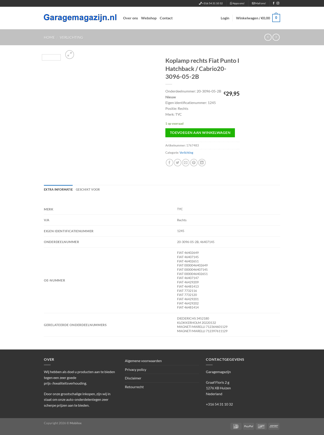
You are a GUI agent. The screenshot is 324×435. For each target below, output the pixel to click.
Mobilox (76, 423)
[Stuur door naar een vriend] (185, 162)
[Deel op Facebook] (169, 162)
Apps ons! (237, 3)
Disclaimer (133, 378)
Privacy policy (135, 369)
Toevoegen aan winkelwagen (200, 133)
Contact (166, 18)
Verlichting (71, 37)
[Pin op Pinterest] (194, 162)
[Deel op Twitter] (177, 162)
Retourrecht (134, 387)
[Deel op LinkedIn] (202, 162)
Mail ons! (259, 3)
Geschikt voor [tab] (88, 189)
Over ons (130, 18)
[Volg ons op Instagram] (278, 3)
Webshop (149, 18)
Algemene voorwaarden (143, 360)
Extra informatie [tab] (58, 189)
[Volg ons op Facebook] (273, 3)
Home (49, 37)
